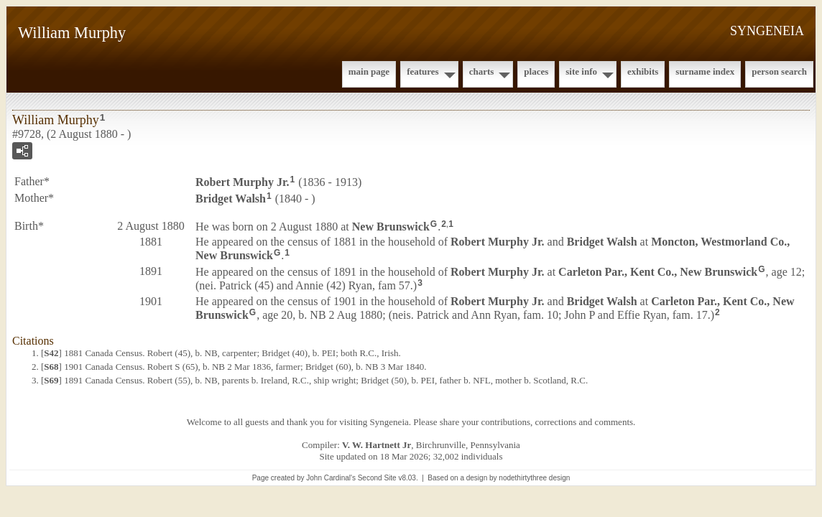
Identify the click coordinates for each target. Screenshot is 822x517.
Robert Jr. (242, 182)
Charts (481, 71)
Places (536, 71)
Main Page (368, 71)
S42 (51, 353)
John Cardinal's (331, 478)
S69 (51, 380)
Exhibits (642, 71)
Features (423, 71)
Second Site (377, 478)
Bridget (230, 198)
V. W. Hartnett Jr (376, 444)
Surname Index (704, 71)
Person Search (779, 71)
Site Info (581, 71)
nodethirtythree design (534, 478)
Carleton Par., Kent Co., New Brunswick (657, 272)
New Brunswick (391, 226)
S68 (51, 366)
